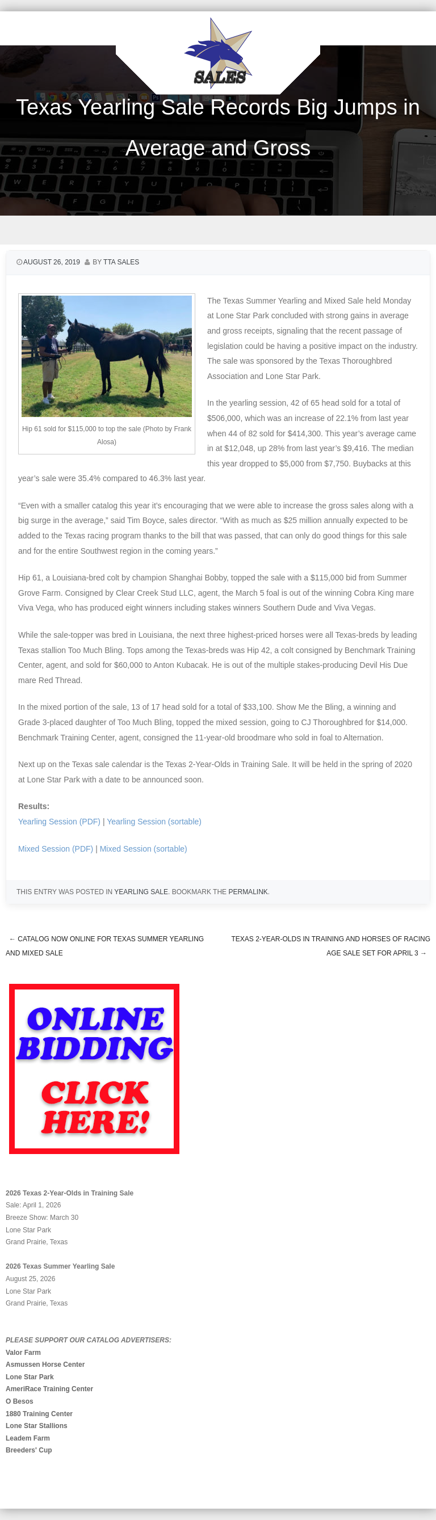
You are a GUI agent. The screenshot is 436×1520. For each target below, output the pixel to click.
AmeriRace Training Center (49, 1389)
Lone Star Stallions (37, 1426)
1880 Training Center (39, 1414)
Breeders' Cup (29, 1450)
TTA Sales (121, 262)
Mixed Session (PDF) (55, 848)
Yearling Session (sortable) (154, 821)
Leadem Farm (28, 1438)
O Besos (19, 1401)
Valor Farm (23, 1353)
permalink (247, 892)
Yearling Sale (141, 892)
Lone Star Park (30, 1377)
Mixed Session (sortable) (143, 848)
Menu (218, 230)
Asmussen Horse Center (45, 1365)
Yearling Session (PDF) (59, 821)
